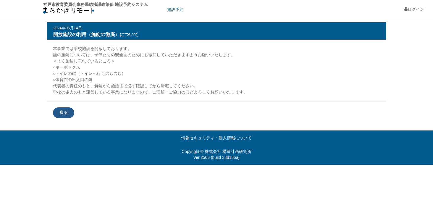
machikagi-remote (68, 12)
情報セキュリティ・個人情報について (216, 137)
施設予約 (175, 9)
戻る (63, 112)
